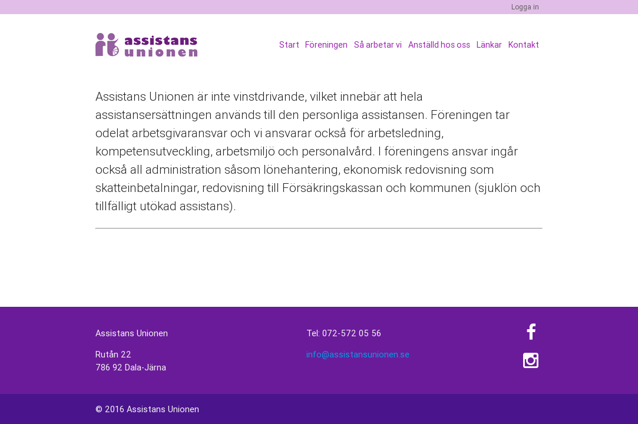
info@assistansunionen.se (357, 354)
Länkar (489, 44)
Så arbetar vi (378, 44)
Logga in (525, 6)
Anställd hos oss (440, 44)
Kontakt (523, 44)
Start (289, 44)
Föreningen (327, 44)
